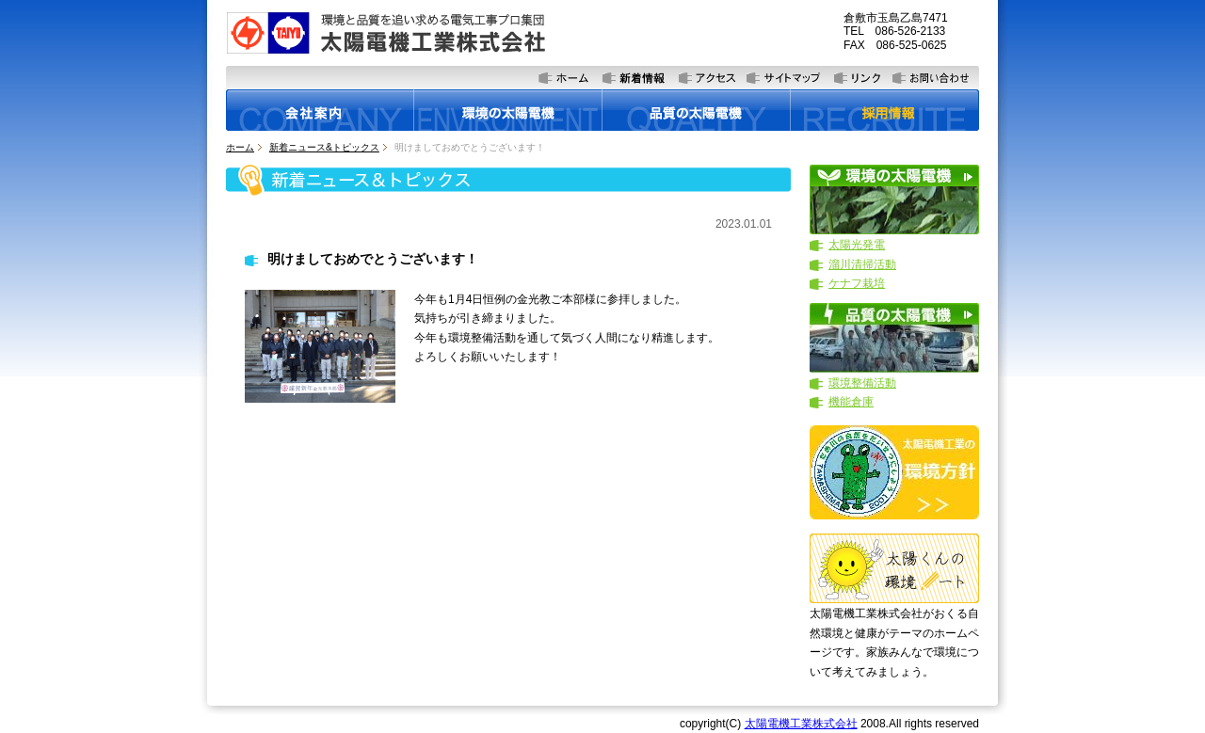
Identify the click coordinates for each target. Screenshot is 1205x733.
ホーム (240, 147)
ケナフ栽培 (856, 283)
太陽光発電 (856, 244)
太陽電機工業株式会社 (801, 723)
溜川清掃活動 (862, 264)
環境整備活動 (862, 383)
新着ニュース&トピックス (324, 147)
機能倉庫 (851, 401)
